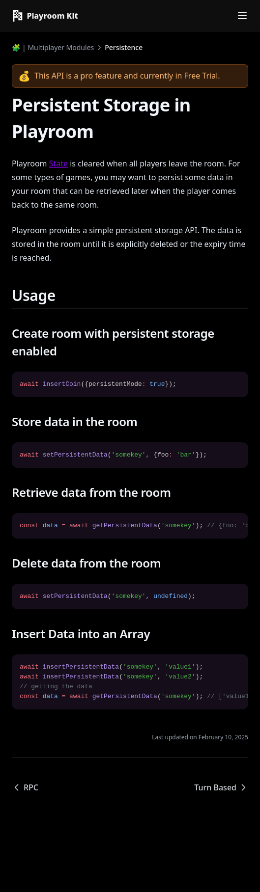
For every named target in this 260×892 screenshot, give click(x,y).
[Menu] (242, 16)
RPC (25, 787)
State (58, 163)
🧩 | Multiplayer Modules (53, 47)
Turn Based (221, 787)
